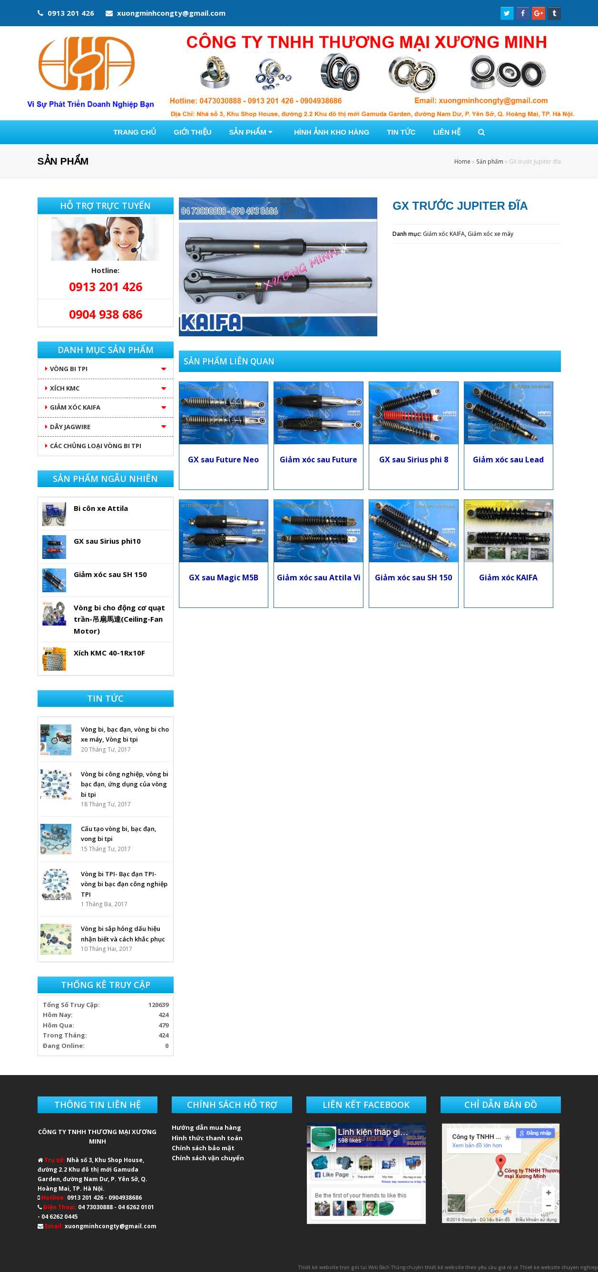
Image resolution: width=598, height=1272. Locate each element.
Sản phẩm (489, 161)
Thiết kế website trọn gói (328, 1267)
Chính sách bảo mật (203, 1148)
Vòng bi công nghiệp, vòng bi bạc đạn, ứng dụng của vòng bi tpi (124, 784)
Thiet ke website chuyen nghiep (559, 1267)
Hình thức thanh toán (207, 1138)
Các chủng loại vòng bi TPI (95, 445)
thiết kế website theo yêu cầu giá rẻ (468, 1267)
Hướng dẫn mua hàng (206, 1127)
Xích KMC (64, 388)
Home (462, 161)
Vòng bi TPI (69, 368)
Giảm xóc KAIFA (444, 234)
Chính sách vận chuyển (208, 1158)
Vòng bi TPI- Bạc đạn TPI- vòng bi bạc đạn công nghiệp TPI (124, 884)
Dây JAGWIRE (70, 426)
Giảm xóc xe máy (490, 234)
